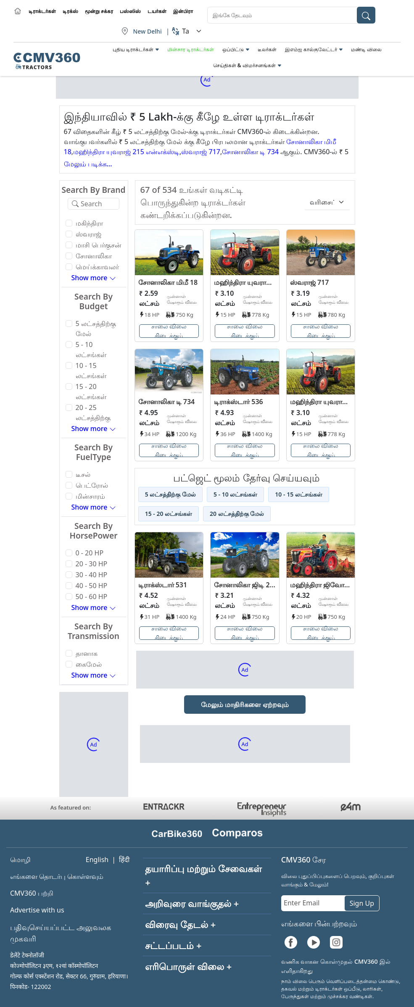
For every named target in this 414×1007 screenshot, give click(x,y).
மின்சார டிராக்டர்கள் (190, 49)
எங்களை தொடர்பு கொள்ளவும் (56, 876)
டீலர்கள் (267, 49)
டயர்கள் (157, 11)
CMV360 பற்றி (31, 893)
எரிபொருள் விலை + (188, 966)
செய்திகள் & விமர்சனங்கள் (244, 65)
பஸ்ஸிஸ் (130, 11)
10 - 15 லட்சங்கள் (91, 370)
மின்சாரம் (90, 496)
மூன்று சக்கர (99, 11)
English (97, 859)
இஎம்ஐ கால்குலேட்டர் (311, 49)
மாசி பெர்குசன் (98, 245)
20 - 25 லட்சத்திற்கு (93, 412)
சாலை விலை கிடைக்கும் (169, 331)
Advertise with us (37, 910)
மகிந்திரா (89, 223)
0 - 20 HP (90, 552)
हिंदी (124, 859)
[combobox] (291, 15)
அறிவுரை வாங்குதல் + (192, 903)
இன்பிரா (183, 11)
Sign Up (362, 903)
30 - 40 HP (92, 574)
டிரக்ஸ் (70, 11)
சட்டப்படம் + (173, 945)
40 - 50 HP (92, 585)
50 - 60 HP (92, 596)
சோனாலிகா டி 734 (250, 151)
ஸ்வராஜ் (88, 234)
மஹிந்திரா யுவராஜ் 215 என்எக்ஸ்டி (126, 151)
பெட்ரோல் (92, 485)
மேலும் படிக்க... (88, 163)
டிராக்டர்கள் (42, 11)
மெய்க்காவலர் (97, 266)
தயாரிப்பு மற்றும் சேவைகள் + (203, 875)
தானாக (87, 653)
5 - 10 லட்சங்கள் (91, 349)
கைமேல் (89, 664)
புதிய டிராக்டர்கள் (133, 49)
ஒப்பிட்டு (233, 49)
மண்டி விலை (366, 49)
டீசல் (83, 474)
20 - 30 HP (92, 563)
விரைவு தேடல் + (180, 924)
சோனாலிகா (94, 255)
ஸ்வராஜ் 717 (200, 151)
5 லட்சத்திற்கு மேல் (96, 328)
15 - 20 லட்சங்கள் (91, 391)
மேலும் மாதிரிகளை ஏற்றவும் (244, 704)
